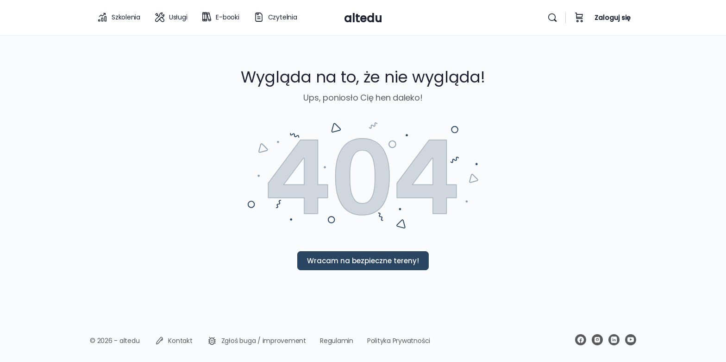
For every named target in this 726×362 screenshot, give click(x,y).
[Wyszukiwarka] (552, 17)
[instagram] (597, 339)
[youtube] (630, 339)
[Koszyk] (579, 17)
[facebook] (580, 339)
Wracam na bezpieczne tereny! (363, 261)
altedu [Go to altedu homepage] (363, 18)
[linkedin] (614, 339)
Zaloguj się (613, 17)
